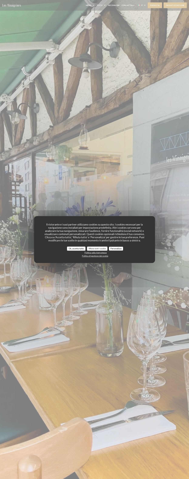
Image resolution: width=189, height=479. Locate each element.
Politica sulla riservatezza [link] (96, 252)
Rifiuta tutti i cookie (97, 248)
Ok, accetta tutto (76, 248)
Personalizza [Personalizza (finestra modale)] (116, 248)
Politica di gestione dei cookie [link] (95, 256)
